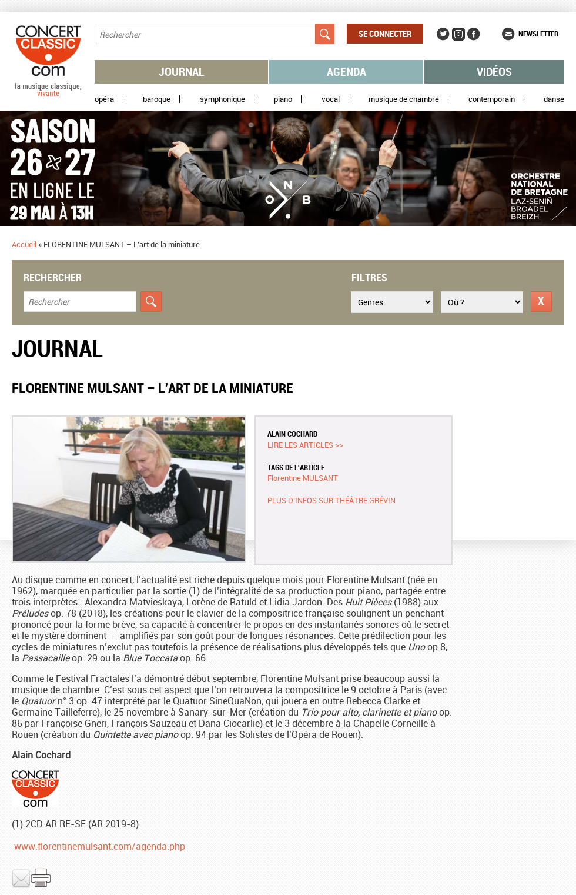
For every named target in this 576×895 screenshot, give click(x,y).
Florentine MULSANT (302, 478)
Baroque (156, 99)
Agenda (346, 71)
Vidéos (494, 71)
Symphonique (222, 99)
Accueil (24, 244)
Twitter (443, 34)
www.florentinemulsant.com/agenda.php (99, 846)
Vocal (331, 99)
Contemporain (491, 99)
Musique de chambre (404, 99)
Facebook (473, 34)
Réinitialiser (541, 301)
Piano (283, 99)
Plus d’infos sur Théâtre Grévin (331, 500)
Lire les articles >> (305, 445)
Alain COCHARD (292, 433)
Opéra (104, 99)
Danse (554, 99)
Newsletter (538, 33)
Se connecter (385, 33)
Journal (182, 71)
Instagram (458, 34)
